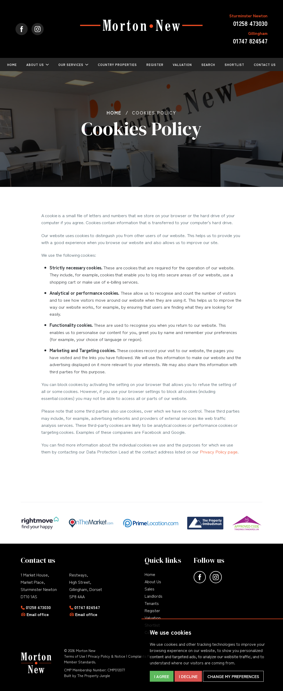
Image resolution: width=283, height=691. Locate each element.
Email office (38, 614)
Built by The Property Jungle (87, 675)
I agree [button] (161, 676)
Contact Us (265, 64)
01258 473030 (38, 607)
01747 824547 (87, 607)
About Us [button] (35, 64)
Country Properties (117, 64)
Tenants (152, 603)
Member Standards (79, 661)
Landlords (153, 596)
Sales (149, 589)
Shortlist (234, 64)
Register (154, 64)
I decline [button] (188, 676)
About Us (153, 581)
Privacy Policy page (219, 451)
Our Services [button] (70, 64)
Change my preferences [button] (233, 676)
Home (12, 64)
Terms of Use (74, 656)
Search (208, 64)
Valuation (182, 64)
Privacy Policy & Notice (106, 656)
